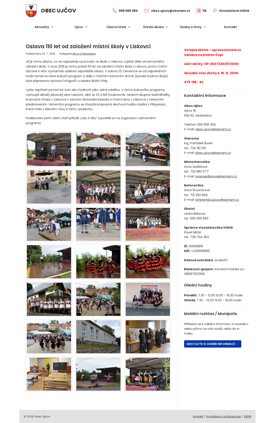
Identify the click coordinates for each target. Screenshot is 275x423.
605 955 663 (199, 218)
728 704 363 (199, 237)
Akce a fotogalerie (84, 54)
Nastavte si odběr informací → (213, 344)
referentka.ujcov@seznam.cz (217, 200)
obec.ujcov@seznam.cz (213, 129)
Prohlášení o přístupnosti (223, 416)
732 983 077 (199, 171)
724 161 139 (198, 148)
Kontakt (198, 416)
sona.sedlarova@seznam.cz (216, 176)
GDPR (247, 416)
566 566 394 (206, 124)
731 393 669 (199, 195)
